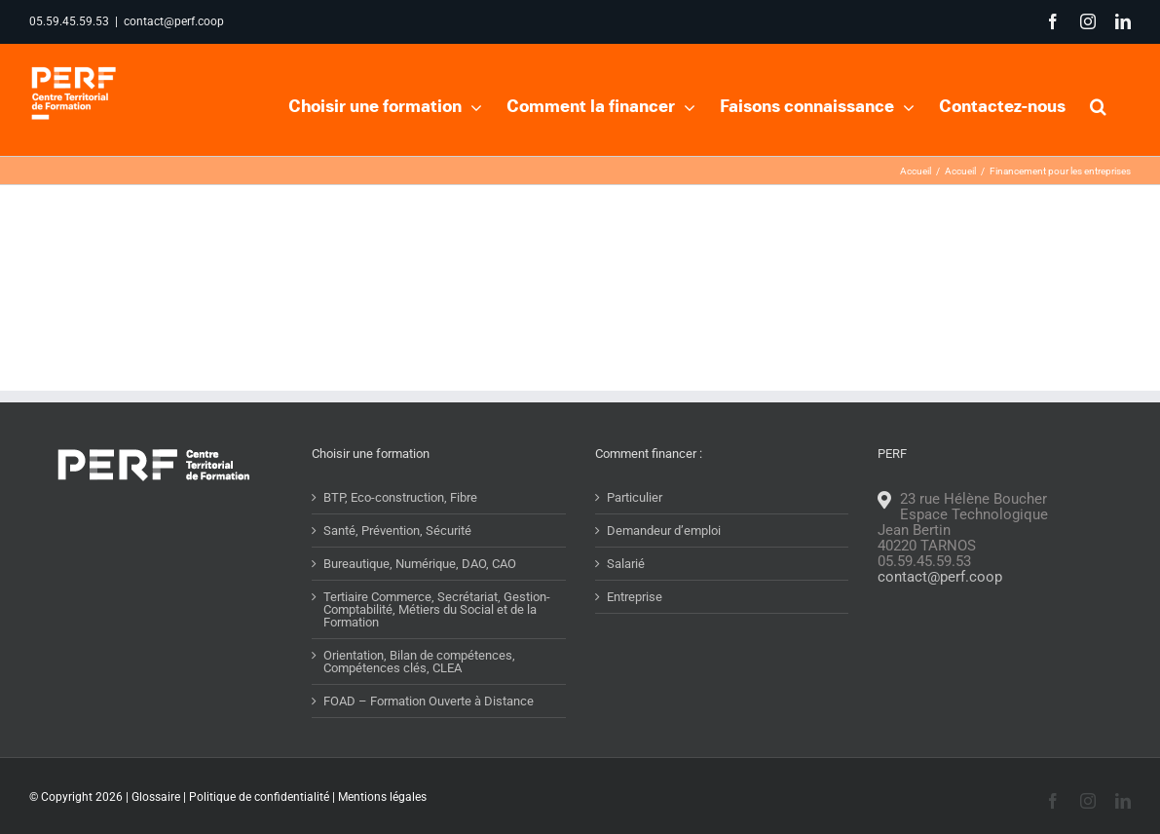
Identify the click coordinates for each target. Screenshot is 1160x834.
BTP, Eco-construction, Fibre (400, 535)
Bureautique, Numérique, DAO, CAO (419, 601)
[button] (1098, 104)
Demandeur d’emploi (664, 568)
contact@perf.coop (174, 21)
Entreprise (634, 634)
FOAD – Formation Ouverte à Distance (428, 739)
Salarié (626, 601)
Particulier (634, 535)
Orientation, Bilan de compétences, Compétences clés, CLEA (419, 699)
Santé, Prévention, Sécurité (397, 568)
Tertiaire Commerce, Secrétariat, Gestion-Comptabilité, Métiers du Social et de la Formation (436, 647)
